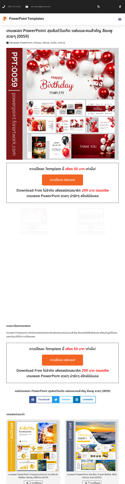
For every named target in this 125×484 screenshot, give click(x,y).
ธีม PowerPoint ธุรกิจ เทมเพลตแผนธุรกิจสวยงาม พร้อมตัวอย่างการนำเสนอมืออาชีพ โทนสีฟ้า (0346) (33, 480)
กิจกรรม (37, 43)
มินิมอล (46, 43)
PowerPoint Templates (26, 19)
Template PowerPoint (20, 43)
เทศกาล (61, 43)
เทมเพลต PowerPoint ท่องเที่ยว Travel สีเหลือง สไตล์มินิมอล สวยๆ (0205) (92, 408)
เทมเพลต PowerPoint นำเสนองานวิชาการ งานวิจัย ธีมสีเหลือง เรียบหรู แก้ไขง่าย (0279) (33, 408)
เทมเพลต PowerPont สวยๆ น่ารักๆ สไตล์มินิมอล (63, 196)
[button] (98, 6)
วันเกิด (54, 43)
